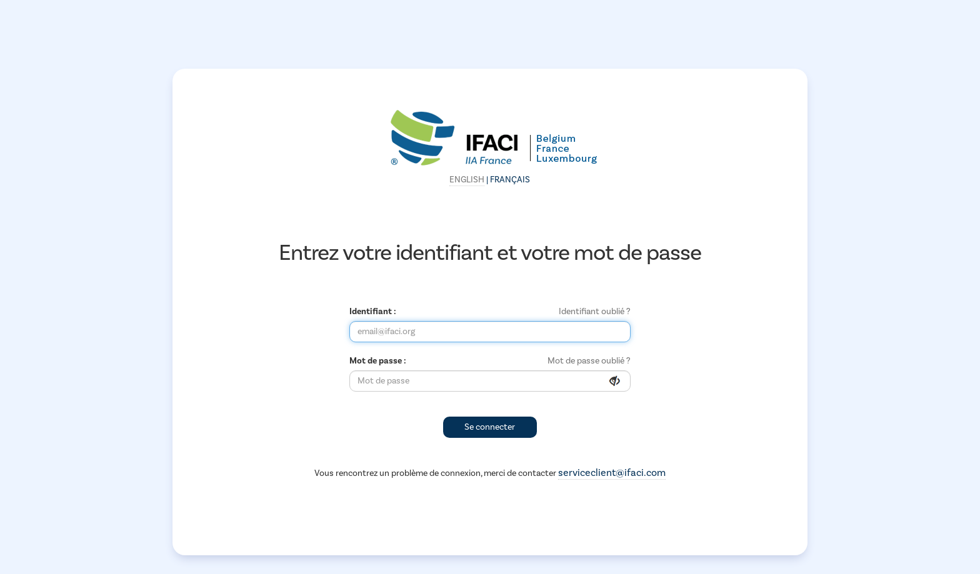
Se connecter (489, 427)
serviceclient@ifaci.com (612, 473)
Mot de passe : (377, 360)
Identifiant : (372, 311)
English (466, 180)
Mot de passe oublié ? (589, 361)
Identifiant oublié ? (595, 311)
